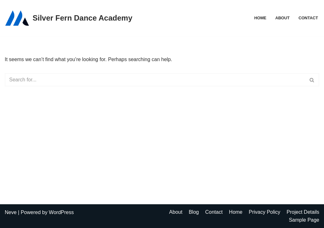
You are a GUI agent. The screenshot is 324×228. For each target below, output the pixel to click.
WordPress (61, 212)
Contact (308, 18)
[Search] (155, 79)
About (282, 18)
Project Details (303, 212)
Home (260, 18)
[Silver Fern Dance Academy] (68, 18)
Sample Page (304, 220)
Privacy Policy (264, 212)
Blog (194, 212)
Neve (10, 212)
